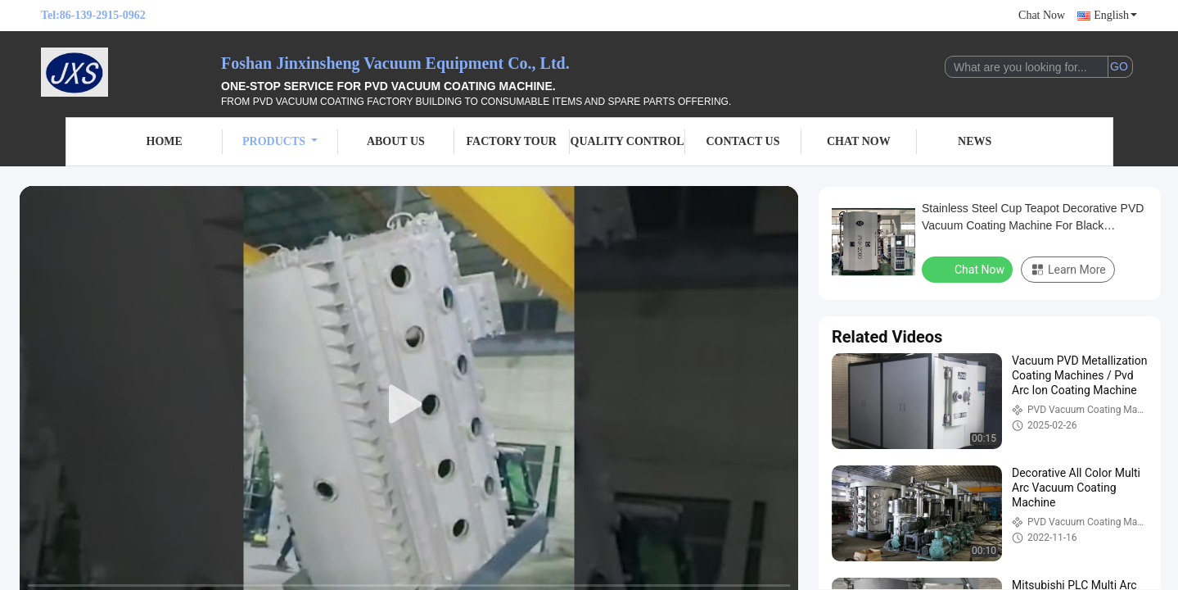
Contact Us (742, 141)
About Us (396, 141)
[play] (409, 404)
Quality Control (627, 141)
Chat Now (1041, 15)
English (1115, 15)
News (974, 141)
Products (280, 141)
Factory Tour (512, 141)
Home (165, 141)
